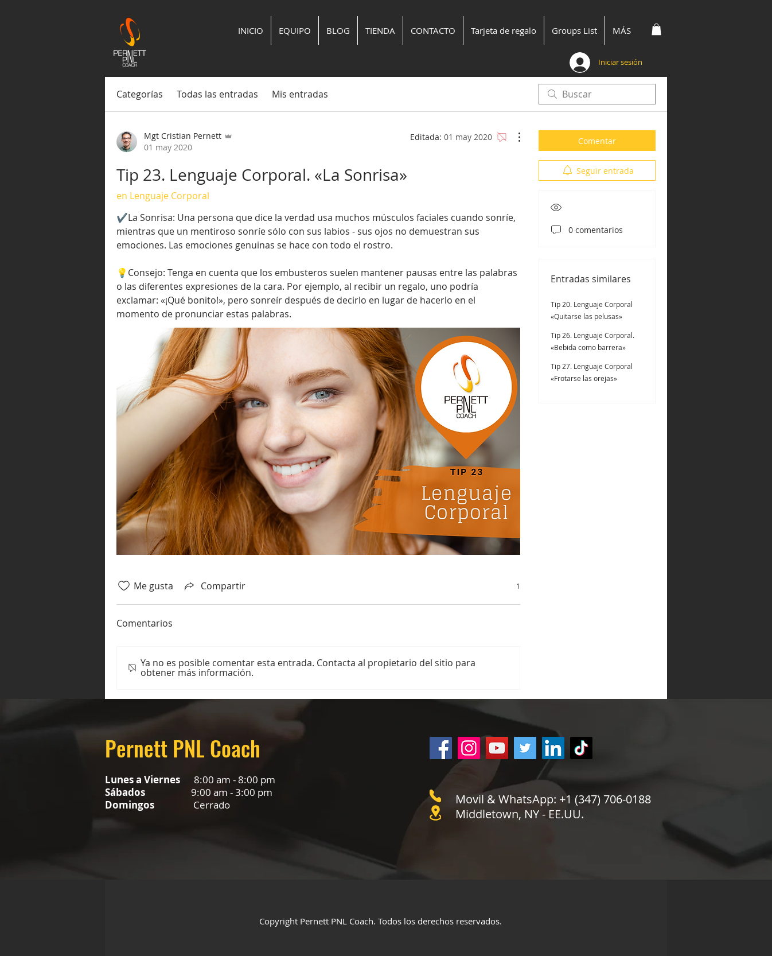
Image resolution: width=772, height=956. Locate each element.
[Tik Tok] (581, 748)
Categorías (139, 94)
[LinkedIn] (553, 748)
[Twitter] (525, 748)
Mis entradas (300, 94)
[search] (597, 94)
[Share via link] (213, 586)
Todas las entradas (217, 94)
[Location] (435, 813)
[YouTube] (497, 748)
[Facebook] (441, 748)
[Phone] (435, 795)
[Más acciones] (513, 137)
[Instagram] (469, 748)
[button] (656, 29)
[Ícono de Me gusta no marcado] (123, 586)
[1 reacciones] (512, 586)
